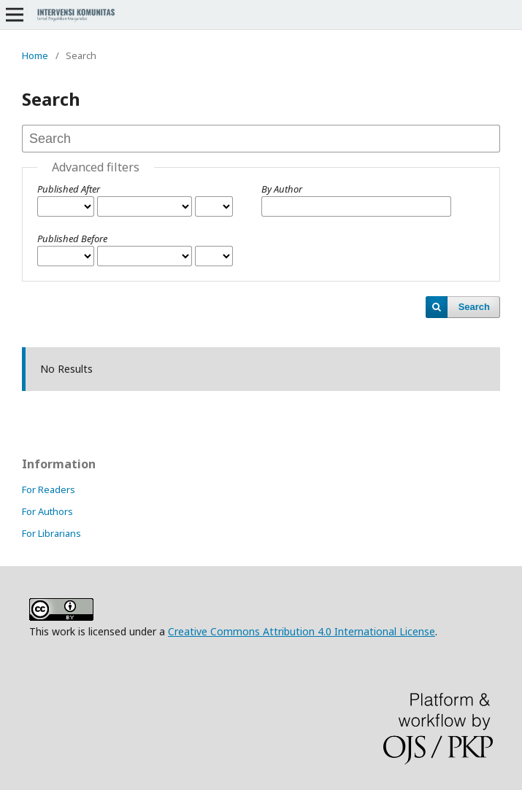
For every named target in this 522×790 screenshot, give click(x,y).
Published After (68, 188)
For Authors (47, 511)
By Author (281, 188)
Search (474, 306)
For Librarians (51, 533)
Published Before (72, 238)
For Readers (48, 489)
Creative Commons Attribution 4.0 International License (301, 631)
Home (35, 55)
